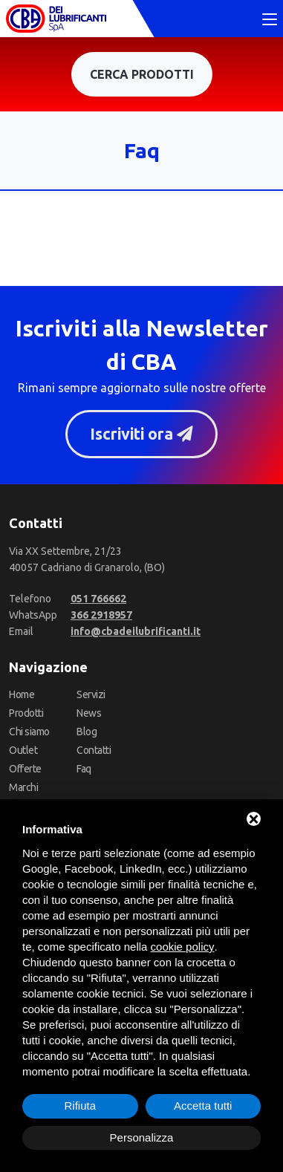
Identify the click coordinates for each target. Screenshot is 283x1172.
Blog (87, 732)
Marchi (23, 787)
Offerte (25, 769)
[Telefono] (98, 599)
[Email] (136, 631)
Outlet (23, 750)
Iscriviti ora (141, 434)
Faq (84, 769)
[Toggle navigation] (269, 20)
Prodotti (26, 713)
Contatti (94, 750)
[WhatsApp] (101, 615)
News (89, 713)
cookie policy (183, 946)
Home (21, 694)
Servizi (91, 694)
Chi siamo (29, 732)
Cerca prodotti (142, 74)
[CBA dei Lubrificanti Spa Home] (56, 18)
